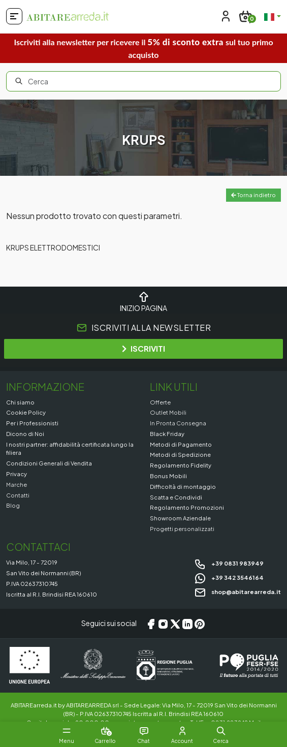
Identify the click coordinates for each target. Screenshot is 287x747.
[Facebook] (151, 623)
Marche (16, 484)
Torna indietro (253, 195)
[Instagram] (163, 623)
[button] (221, 731)
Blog (13, 505)
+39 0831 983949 (229, 563)
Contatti (17, 495)
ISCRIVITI (143, 348)
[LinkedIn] (187, 623)
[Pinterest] (200, 623)
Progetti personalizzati (182, 528)
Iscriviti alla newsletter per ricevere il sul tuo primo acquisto (143, 48)
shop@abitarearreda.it (237, 591)
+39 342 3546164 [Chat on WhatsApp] (229, 577)
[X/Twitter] (175, 623)
